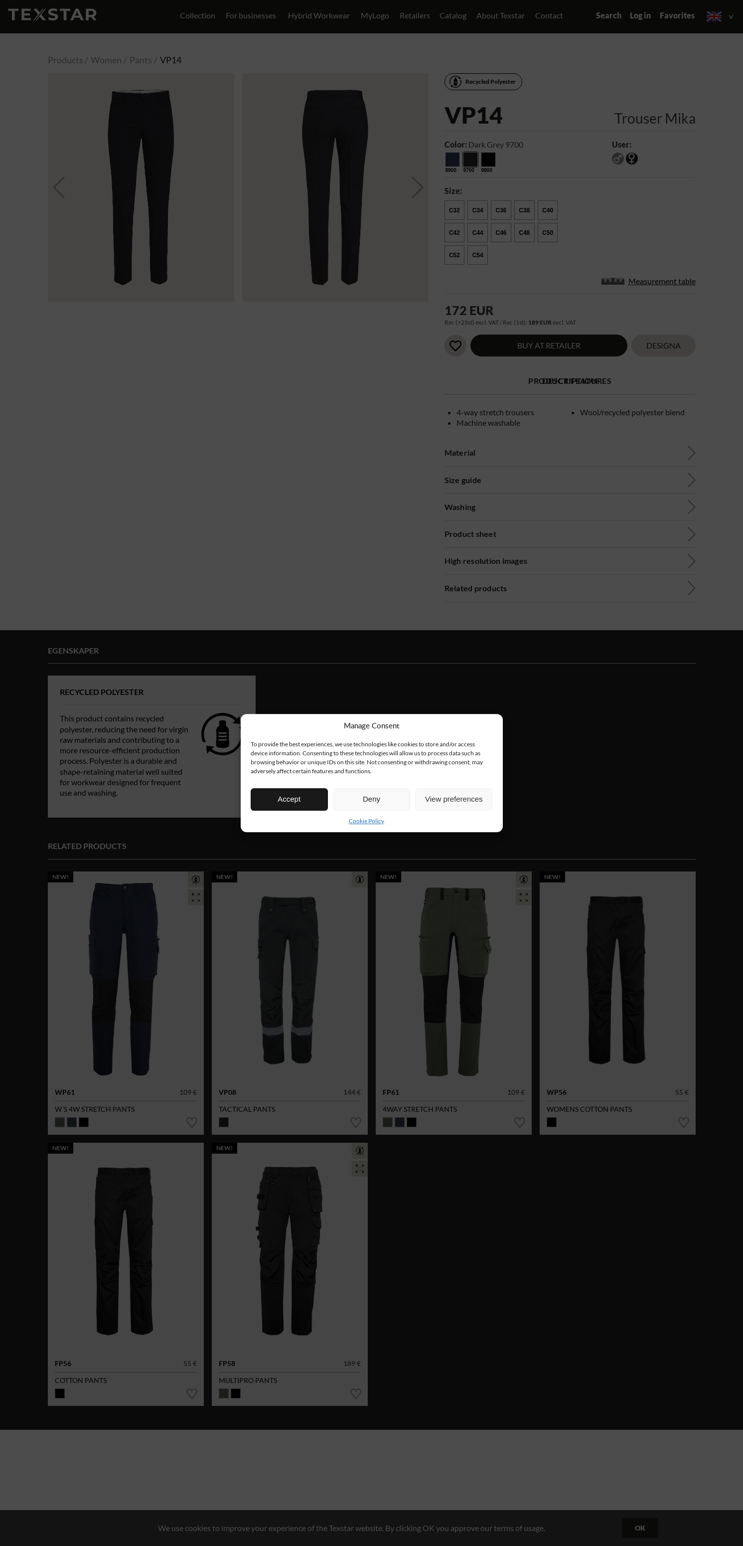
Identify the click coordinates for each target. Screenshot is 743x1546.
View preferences (454, 799)
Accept (289, 799)
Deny (371, 799)
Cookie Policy (366, 821)
